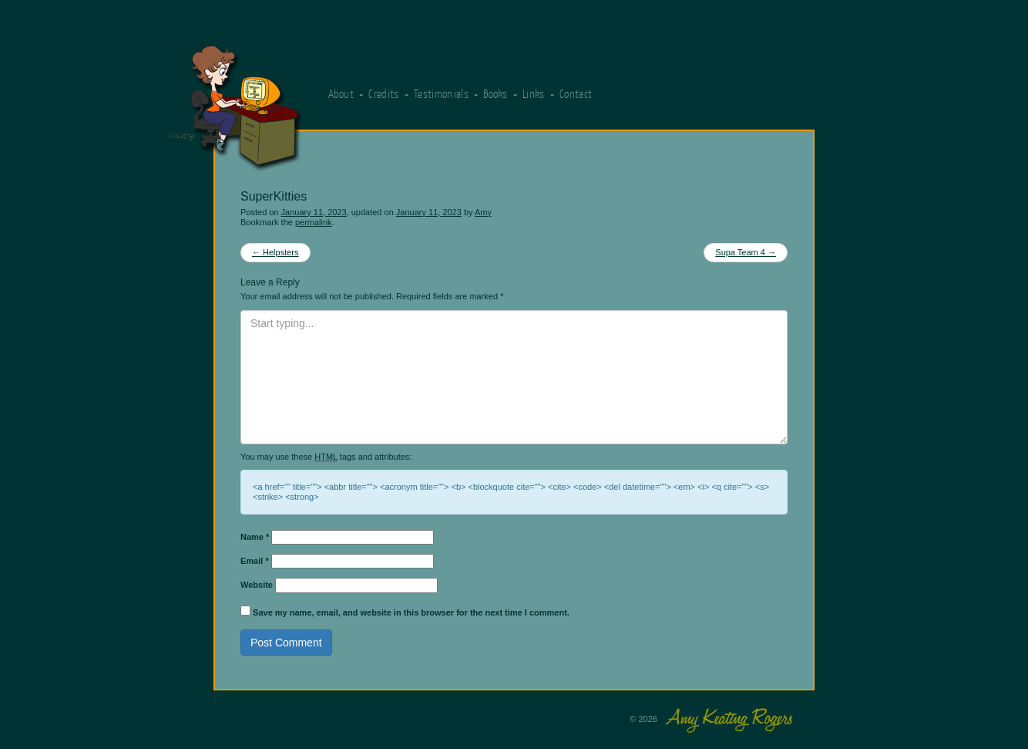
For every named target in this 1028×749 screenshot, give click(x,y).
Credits (383, 93)
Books (495, 93)
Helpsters (275, 252)
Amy (483, 212)
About (341, 93)
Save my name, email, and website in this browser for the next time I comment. (411, 612)
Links (533, 93)
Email (254, 560)
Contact (575, 93)
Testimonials (441, 93)
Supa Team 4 (745, 252)
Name (254, 537)
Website (256, 584)
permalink (313, 222)
